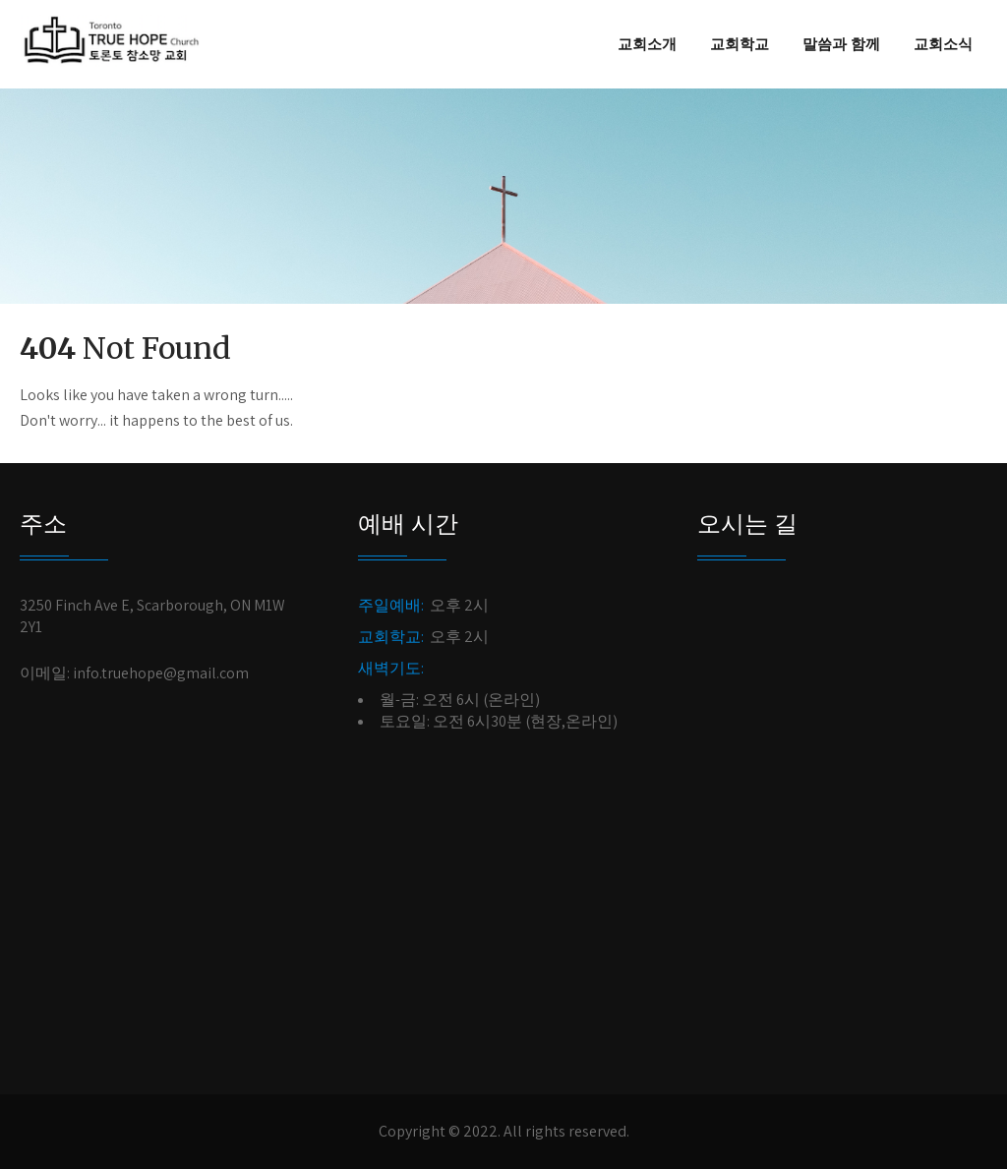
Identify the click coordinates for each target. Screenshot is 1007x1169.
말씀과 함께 (841, 44)
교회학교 (739, 44)
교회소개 (647, 44)
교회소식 (943, 44)
